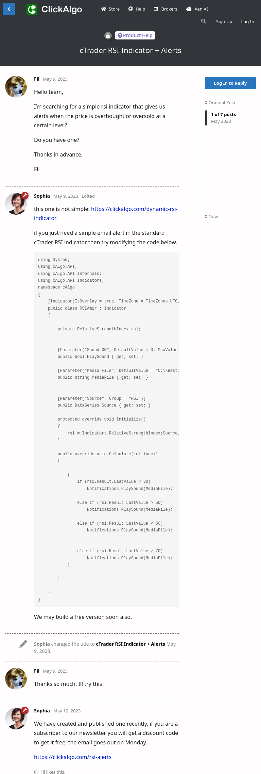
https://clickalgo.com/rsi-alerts (72, 757)
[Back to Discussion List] (9, 9)
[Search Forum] (202, 21)
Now (211, 216)
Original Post (220, 102)
